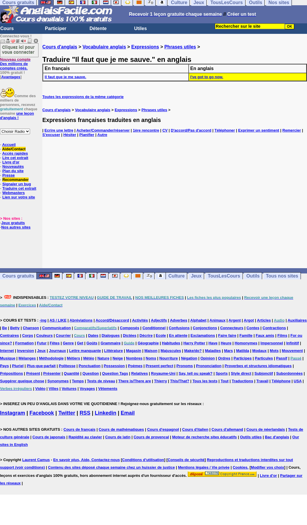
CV (165, 130)
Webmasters (13, 193)
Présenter (52, 373)
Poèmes (135, 366)
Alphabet (198, 320)
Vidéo (40, 388)
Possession (114, 366)
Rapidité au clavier (85, 437)
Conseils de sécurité (186, 460)
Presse (8, 175)
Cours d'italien (195, 429)
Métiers (73, 358)
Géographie (148, 343)
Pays (4, 366)
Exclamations (203, 335)
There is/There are (134, 381)
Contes (253, 328)
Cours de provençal (151, 437)
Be (4, 328)
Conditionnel (154, 328)
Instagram (12, 413)
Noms (151, 358)
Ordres (224, 358)
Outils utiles (251, 437)
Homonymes (246, 343)
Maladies (213, 350)
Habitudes (171, 343)
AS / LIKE (58, 320)
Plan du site (13, 171)
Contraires (9, 335)
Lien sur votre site (18, 197)
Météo (88, 358)
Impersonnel (272, 343)
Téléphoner (225, 130)
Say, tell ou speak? (196, 373)
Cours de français (80, 429)
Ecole (161, 335)
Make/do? (193, 350)
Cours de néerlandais (265, 429)
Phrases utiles (180, 46)
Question (91, 373)
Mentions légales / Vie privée (204, 467)
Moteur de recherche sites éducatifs (204, 437)
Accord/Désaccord (112, 320)
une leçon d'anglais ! (17, 115)
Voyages (87, 388)
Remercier (292, 130)
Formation (24, 343)
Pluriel (18, 366)
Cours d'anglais (59, 46)
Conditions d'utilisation (143, 460)
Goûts (91, 343)
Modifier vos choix (267, 467)
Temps (78, 381)
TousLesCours (224, 275)
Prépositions (11, 373)
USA (297, 381)
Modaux (259, 350)
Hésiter (69, 134)
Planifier (86, 134)
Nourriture (168, 358)
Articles (264, 320)
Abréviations (81, 320)
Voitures (69, 388)
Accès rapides (15, 153)
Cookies (240, 467)
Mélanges (27, 358)
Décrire (146, 335)
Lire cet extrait (15, 158)
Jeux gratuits (13, 223)
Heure (226, 343)
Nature (103, 358)
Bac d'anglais (277, 437)
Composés (129, 328)
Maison (150, 350)
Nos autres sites (15, 227)
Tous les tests (204, 381)
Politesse (67, 366)
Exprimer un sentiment (258, 130)
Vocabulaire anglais (104, 46)
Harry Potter (194, 343)
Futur (42, 343)
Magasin (133, 350)
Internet (7, 350)
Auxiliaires (297, 320)
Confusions (179, 328)
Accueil (8, 144)
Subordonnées (289, 373)
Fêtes (55, 343)
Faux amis (265, 335)
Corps (27, 335)
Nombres (134, 358)
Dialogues (110, 335)
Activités (140, 320)
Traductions (242, 381)
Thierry (160, 381)
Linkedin (105, 413)
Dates (93, 335)
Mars (228, 350)
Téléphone (280, 381)
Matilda (242, 350)
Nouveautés (13, 166)
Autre (102, 134)
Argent (235, 320)
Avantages (10, 77)
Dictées (129, 335)
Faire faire (227, 335)
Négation (189, 358)
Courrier (63, 335)
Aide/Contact (13, 149)
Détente (98, 28)
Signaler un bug (16, 184)
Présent (33, 373)
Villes (54, 388)
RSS (85, 413)
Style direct (241, 373)
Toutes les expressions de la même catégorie (83, 97)
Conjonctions (205, 328)
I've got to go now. (206, 77)
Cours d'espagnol (163, 429)
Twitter (66, 413)
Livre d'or (11, 162)
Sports (222, 373)
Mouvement (292, 350)
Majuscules (171, 350)
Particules (264, 358)
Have (212, 343)
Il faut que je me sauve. (65, 77)
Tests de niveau (101, 381)
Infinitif (292, 343)
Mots (274, 350)
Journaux (57, 350)
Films (282, 335)
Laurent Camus (36, 460)
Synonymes (58, 381)
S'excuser (51, 134)
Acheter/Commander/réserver (103, 130)
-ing (42, 320)
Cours (7, 28)
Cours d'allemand (227, 429)
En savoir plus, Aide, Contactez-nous (86, 460)
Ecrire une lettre (59, 130)
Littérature (113, 350)
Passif (281, 358)
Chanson (31, 328)
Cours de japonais (48, 437)
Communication (56, 328)
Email (128, 413)
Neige (118, 358)
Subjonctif (264, 373)
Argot (249, 320)
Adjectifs (159, 320)
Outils (252, 275)
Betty (15, 328)
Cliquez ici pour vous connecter (18, 49)
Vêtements (107, 388)
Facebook (41, 413)
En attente (178, 335)
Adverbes (178, 320)
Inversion (25, 350)
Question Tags (115, 373)
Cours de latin (118, 437)
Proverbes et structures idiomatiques (258, 366)
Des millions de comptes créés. (15, 63)
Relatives (139, 373)
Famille (245, 335)
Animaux (218, 320)
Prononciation (208, 366)
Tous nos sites (282, 275)
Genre (68, 343)
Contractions (274, 328)
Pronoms (184, 366)
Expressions (145, 46)
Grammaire (111, 343)
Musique (7, 358)
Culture (176, 275)
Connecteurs (231, 328)
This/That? (180, 381)
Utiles (140, 28)
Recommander (15, 179)
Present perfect (159, 366)
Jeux (196, 275)
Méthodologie (51, 358)
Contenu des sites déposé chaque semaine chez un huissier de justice (111, 467)
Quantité (71, 373)
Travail (262, 381)
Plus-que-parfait (41, 366)
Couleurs (44, 335)
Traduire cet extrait (19, 188)
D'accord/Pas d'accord (191, 130)
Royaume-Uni (163, 373)
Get (80, 343)
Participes (243, 358)
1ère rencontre (146, 130)
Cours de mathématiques (121, 429)
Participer (55, 28)
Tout (225, 381)
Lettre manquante (85, 350)
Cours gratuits (18, 275)
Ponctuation (90, 366)
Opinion (207, 358)
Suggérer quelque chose (22, 381)
